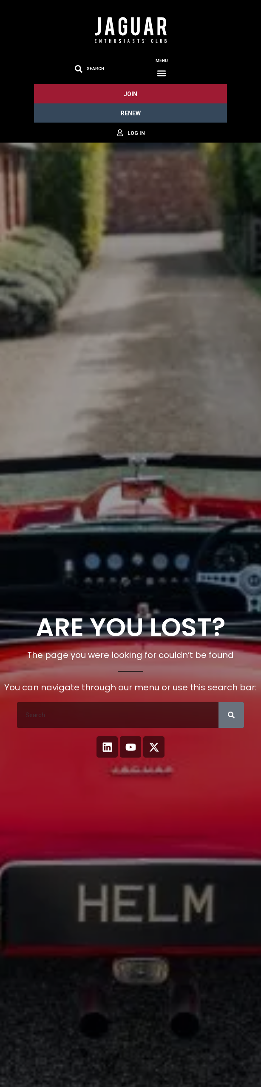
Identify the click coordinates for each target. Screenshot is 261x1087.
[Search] (231, 715)
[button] (162, 73)
